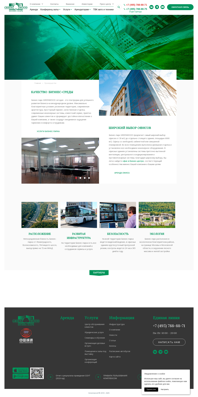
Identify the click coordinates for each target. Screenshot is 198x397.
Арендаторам (81, 9)
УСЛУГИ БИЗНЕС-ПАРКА (48, 131)
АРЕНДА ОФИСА (122, 172)
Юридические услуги (94, 332)
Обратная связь (180, 7)
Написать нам (169, 342)
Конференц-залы (49, 9)
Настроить (165, 389)
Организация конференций (91, 360)
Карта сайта (114, 356)
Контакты (54, 4)
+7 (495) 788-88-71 (136, 5)
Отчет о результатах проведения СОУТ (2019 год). (73, 377)
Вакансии (70, 4)
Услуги (66, 9)
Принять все (151, 389)
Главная (37, 83)
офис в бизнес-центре (133, 161)
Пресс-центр (105, 4)
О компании (35, 4)
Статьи (112, 340)
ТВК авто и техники (103, 9)
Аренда (34, 9)
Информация (121, 317)
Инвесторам (87, 4)
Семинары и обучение (95, 337)
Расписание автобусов (119, 351)
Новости (113, 335)
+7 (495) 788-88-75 (136, 9)
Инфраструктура (117, 324)
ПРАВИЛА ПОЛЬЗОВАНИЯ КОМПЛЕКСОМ (115, 377)
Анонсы (112, 346)
